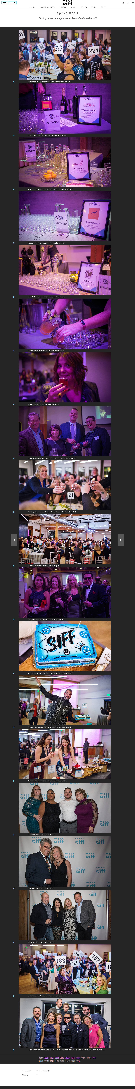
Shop (94, 7)
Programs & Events (47, 7)
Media (73, 7)
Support (83, 7)
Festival (63, 7)
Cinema (32, 7)
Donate (12, 3)
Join (4, 3)
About (103, 7)
